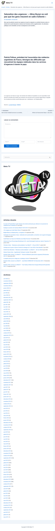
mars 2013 (6, 500)
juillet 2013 (6, 491)
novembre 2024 (7, 281)
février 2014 (6, 474)
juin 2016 (6, 411)
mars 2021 (6, 311)
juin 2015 (6, 437)
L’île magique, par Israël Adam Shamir (12, 230)
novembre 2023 (7, 285)
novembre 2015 (7, 425)
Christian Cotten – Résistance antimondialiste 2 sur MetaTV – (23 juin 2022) (21, 245)
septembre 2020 (7, 316)
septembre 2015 (7, 429)
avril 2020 (6, 328)
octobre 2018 (7, 359)
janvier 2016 (6, 420)
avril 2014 (6, 470)
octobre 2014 (7, 455)
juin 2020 (6, 323)
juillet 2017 (6, 389)
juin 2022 (6, 293)
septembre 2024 (7, 283)
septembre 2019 (7, 335)
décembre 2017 (7, 380)
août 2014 (6, 460)
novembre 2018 (7, 356)
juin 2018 (6, 366)
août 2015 (6, 432)
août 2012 (6, 512)
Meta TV (9, 3)
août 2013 (6, 488)
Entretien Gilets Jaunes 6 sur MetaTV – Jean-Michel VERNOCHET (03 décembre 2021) (23, 261)
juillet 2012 (6, 514)
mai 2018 (6, 368)
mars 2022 (6, 295)
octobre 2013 (7, 484)
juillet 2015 (6, 434)
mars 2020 (6, 330)
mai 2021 (6, 307)
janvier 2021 (6, 314)
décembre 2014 (7, 451)
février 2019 (6, 352)
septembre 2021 (7, 300)
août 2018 (6, 361)
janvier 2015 (6, 448)
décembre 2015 (7, 422)
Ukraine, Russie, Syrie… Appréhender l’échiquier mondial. (16, 252)
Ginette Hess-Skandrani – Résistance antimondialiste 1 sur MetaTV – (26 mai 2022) (23, 250)
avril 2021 (6, 309)
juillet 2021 (6, 302)
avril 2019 (6, 347)
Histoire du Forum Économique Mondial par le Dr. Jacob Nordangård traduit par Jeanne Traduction (26, 241)
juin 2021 (6, 304)
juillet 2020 (6, 321)
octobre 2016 (7, 403)
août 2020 (6, 318)
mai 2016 (6, 413)
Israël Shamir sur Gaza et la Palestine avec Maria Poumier (17, 239)
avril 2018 (6, 370)
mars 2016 (6, 415)
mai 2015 (6, 439)
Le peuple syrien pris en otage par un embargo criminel (16, 258)
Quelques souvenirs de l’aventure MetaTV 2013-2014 (16, 227)
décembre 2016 (7, 399)
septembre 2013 (7, 486)
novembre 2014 (7, 453)
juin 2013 (6, 493)
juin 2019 (6, 342)
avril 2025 (6, 278)
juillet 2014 (6, 462)
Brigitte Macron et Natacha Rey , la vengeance (14, 232)
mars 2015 (6, 444)
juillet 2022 (6, 290)
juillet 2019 (6, 340)
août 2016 (6, 408)
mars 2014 (6, 472)
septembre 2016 (7, 406)
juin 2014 (6, 465)
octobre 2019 (7, 333)
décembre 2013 (7, 479)
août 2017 (6, 387)
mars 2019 (6, 349)
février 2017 (6, 394)
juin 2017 (6, 392)
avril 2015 (6, 441)
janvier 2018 (6, 378)
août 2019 (6, 337)
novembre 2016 (7, 401)
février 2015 (6, 446)
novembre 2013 (7, 481)
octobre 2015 (7, 427)
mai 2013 (6, 495)
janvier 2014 (6, 477)
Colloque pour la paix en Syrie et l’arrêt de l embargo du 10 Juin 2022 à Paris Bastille (23, 247)
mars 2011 (6, 517)
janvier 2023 (6, 288)
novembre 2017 (7, 382)
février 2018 (6, 375)
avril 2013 (6, 498)
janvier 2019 (6, 354)
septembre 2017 (7, 385)
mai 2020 (6, 326)
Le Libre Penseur (12, 104)
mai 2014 (6, 467)
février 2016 (6, 418)
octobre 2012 (7, 507)
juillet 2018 (6, 363)
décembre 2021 (7, 297)
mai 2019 (6, 344)
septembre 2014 (7, 458)
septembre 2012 (7, 510)
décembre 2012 (7, 503)
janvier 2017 (6, 396)
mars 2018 (6, 373)
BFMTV (19, 104)
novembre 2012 (7, 505)
